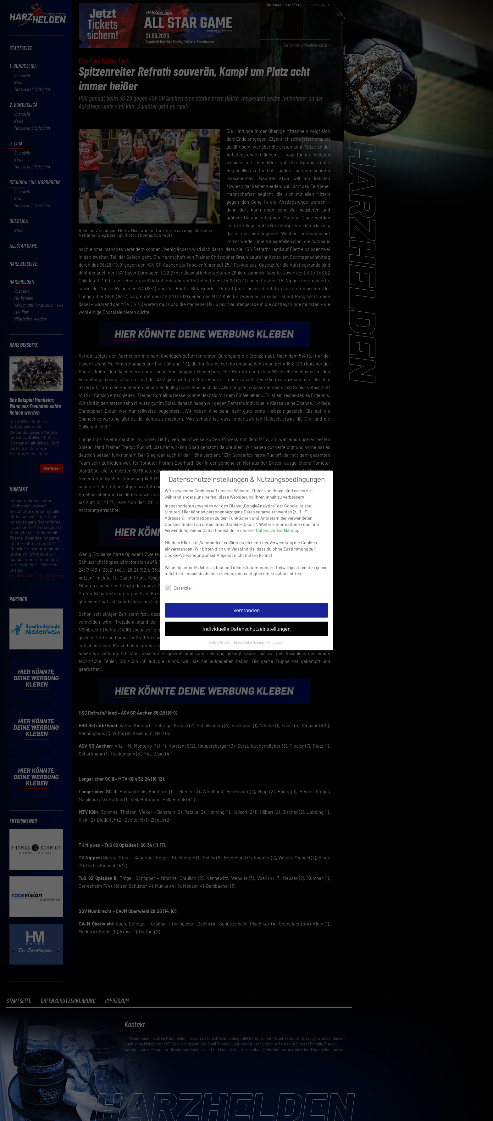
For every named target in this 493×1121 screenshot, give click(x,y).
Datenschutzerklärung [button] (249, 635)
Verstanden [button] (246, 602)
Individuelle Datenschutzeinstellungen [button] (246, 621)
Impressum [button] (276, 635)
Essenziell (178, 581)
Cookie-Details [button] (219, 635)
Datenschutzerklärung (277, 523)
